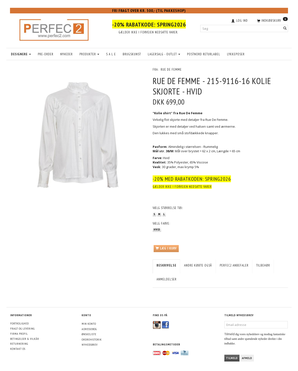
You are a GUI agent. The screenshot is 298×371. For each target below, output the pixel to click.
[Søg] (285, 28)
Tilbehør (263, 265)
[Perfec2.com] (54, 29)
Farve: (161, 223)
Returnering (19, 343)
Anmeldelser (167, 279)
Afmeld (247, 358)
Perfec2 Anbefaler (234, 265)
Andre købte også (198, 265)
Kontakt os (17, 349)
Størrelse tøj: (168, 208)
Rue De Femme (171, 69)
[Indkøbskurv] (272, 20)
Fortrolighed (19, 323)
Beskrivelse (166, 265)
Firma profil (19, 333)
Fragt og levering (22, 328)
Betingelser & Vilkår (24, 339)
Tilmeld (232, 358)
